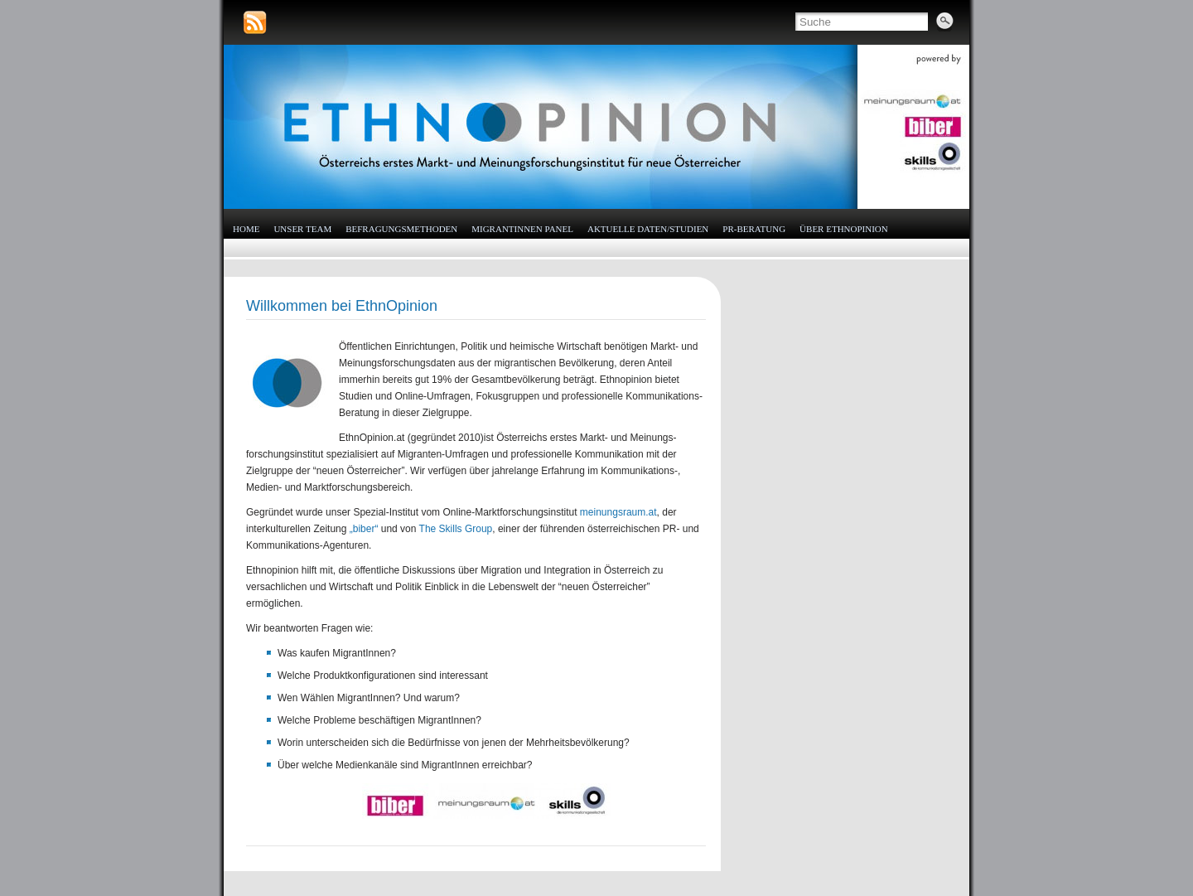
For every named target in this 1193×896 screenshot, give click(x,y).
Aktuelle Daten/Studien (647, 229)
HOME (246, 229)
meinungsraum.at (618, 512)
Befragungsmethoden (401, 229)
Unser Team (302, 229)
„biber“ (364, 529)
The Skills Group (456, 529)
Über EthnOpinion (843, 229)
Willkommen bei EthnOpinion (341, 306)
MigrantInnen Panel (522, 229)
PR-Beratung (753, 229)
